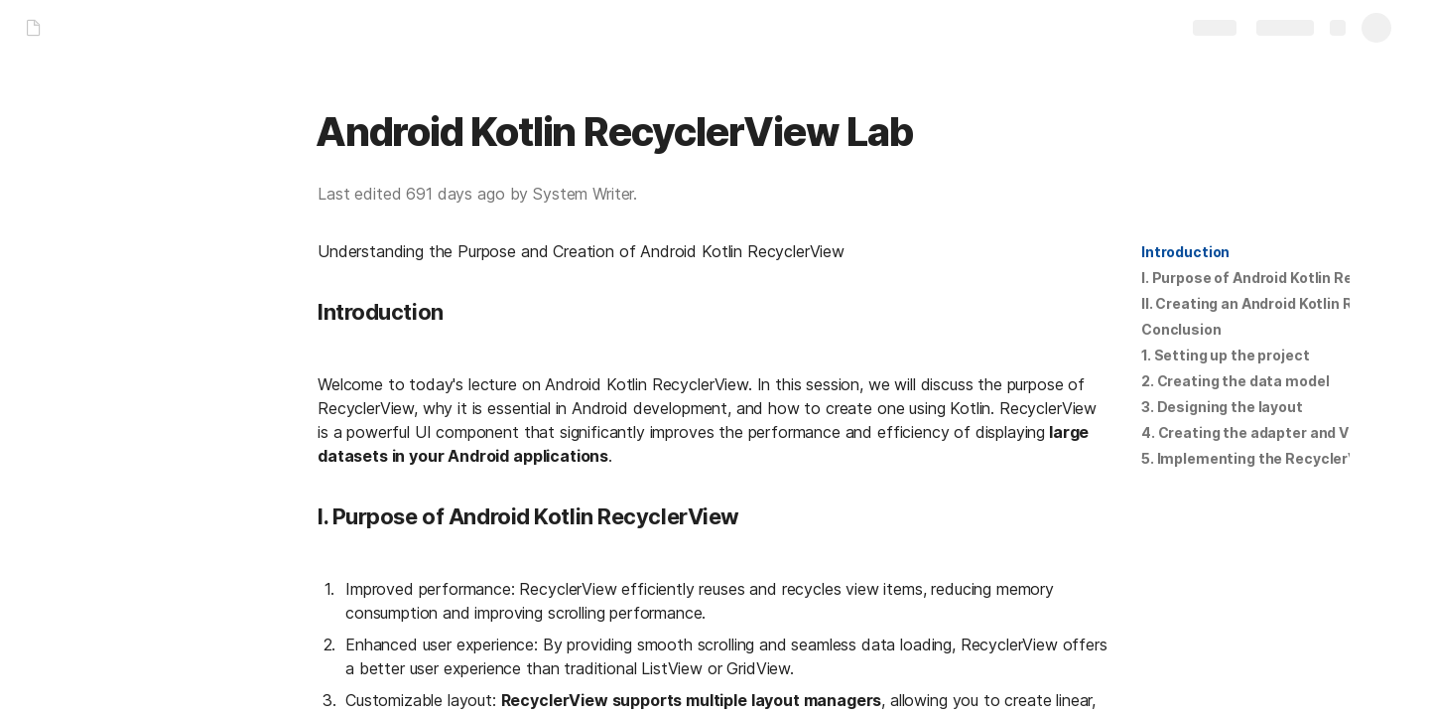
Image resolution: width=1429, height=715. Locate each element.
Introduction (1185, 251)
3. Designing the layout (1222, 406)
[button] (1185, 252)
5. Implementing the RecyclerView (1261, 458)
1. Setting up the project (1225, 355)
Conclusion (1181, 329)
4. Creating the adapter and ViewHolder (1280, 432)
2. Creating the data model (1235, 380)
